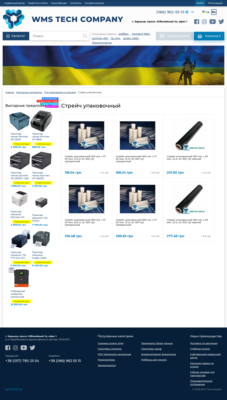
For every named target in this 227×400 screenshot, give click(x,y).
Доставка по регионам (204, 343)
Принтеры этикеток (110, 348)
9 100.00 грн (18, 265)
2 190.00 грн (39, 186)
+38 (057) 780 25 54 (22, 361)
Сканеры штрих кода (110, 343)
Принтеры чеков (151, 348)
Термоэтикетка (107, 365)
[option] (113, 65)
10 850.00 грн (19, 304)
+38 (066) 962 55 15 (65, 361)
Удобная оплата (200, 348)
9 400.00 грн (40, 265)
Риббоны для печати (154, 359)
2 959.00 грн (18, 225)
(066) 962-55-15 (170, 12)
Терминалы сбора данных (157, 343)
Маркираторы (106, 359)
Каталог (15, 36)
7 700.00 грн (40, 225)
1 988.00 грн (18, 186)
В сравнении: (174, 36)
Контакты (13, 389)
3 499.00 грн (18, 147)
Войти (200, 3)
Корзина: (209, 36)
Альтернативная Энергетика (158, 354)
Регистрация (215, 3)
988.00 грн (39, 147)
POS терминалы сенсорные (114, 354)
